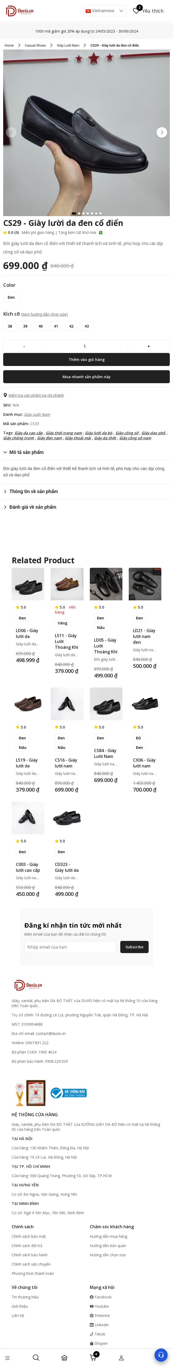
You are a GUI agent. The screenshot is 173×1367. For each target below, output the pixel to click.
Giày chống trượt (18, 437)
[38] (9, 326)
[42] (71, 326)
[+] (149, 346)
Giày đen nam (49, 437)
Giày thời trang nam (64, 432)
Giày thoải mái (78, 437)
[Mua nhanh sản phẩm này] (86, 376)
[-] (24, 346)
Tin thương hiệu (25, 1296)
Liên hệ (18, 1315)
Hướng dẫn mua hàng (108, 1236)
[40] (40, 326)
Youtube (99, 1306)
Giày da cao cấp (29, 432)
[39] (25, 326)
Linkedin (99, 1324)
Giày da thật (105, 437)
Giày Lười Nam (37, 414)
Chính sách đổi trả (27, 1245)
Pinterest (100, 1315)
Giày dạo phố (153, 432)
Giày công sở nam (135, 437)
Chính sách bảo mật (29, 1236)
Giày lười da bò (98, 432)
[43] (86, 326)
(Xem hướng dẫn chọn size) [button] (44, 314)
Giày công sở (127, 432)
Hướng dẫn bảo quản (108, 1245)
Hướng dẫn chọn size (108, 1254)
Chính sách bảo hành (29, 1254)
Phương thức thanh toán (33, 1273)
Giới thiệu (20, 1306)
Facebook (101, 1296)
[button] (121, 11)
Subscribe (134, 946)
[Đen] (11, 297)
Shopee (99, 1343)
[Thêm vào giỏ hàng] (86, 359)
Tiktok (97, 1334)
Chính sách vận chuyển (31, 1264)
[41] (56, 326)
